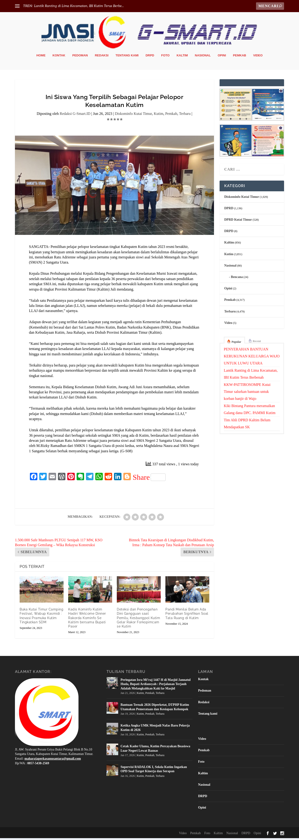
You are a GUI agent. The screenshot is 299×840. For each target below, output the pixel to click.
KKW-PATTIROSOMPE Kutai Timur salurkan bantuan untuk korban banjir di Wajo (247, 393)
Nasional (203, 57)
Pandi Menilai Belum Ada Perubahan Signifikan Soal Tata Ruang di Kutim (186, 615)
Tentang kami (127, 57)
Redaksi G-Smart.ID (75, 115)
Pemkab (239, 57)
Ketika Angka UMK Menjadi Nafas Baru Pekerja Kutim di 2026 (155, 729)
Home (41, 57)
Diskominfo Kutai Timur (133, 115)
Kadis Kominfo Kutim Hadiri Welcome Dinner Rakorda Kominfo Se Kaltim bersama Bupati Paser (87, 619)
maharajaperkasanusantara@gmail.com (53, 760)
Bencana (237, 278)
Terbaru (185, 115)
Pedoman (80, 57)
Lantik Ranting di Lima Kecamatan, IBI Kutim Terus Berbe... (79, 6)
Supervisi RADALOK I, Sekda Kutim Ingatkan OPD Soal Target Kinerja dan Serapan (154, 771)
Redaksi (102, 57)
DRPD (150, 57)
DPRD (228, 210)
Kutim (158, 115)
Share (149, 479)
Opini (222, 57)
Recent (257, 342)
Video (258, 57)
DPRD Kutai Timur (238, 221)
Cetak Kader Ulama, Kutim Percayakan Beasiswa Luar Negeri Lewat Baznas (155, 750)
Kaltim (182, 57)
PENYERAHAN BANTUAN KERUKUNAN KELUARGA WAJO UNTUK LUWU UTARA (252, 358)
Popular (236, 343)
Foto (165, 57)
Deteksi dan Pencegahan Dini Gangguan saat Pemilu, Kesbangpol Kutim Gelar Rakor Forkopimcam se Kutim (138, 619)
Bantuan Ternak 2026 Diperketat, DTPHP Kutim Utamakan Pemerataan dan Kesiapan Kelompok (155, 708)
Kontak (59, 57)
